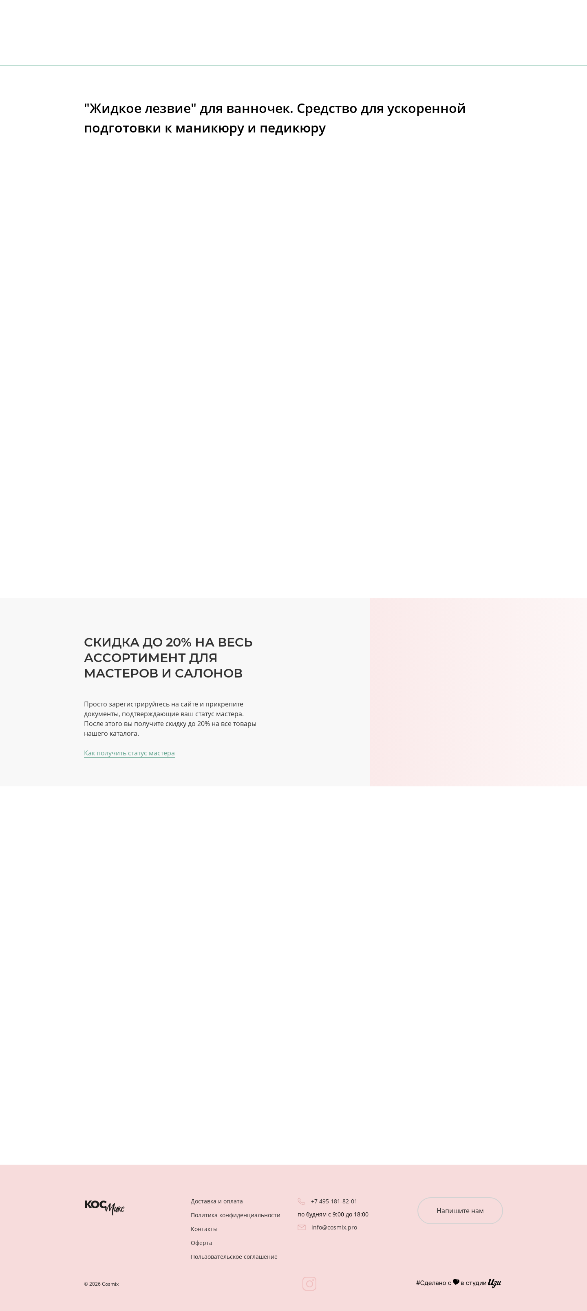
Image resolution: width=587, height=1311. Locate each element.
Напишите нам (460, 1210)
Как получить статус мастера (129, 752)
